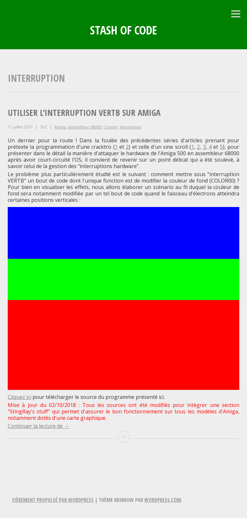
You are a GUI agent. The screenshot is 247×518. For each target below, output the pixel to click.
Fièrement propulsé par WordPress (53, 500)
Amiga (60, 127)
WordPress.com (162, 500)
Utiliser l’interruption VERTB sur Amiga (84, 112)
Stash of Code (123, 30)
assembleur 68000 (85, 127)
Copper (111, 127)
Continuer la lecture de (38, 425)
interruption (131, 127)
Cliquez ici (19, 396)
